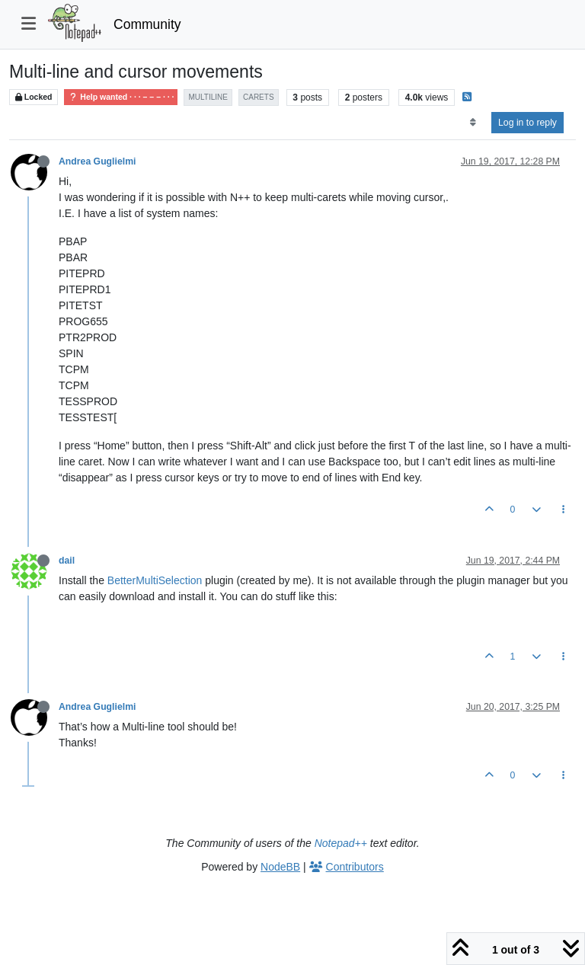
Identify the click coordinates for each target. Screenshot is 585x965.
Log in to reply (527, 122)
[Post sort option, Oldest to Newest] (472, 122)
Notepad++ (341, 843)
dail (67, 560)
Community (147, 24)
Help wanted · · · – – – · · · (121, 97)
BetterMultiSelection (155, 580)
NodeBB (280, 867)
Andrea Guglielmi (97, 161)
